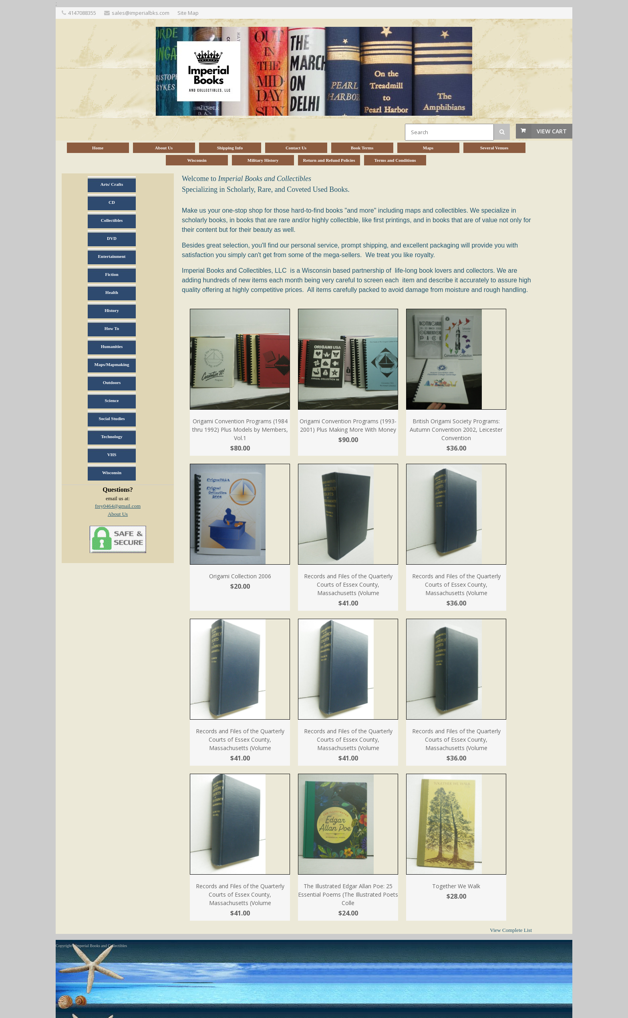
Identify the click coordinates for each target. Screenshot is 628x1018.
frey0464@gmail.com (118, 506)
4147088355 (82, 12)
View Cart (552, 131)
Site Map (188, 12)
